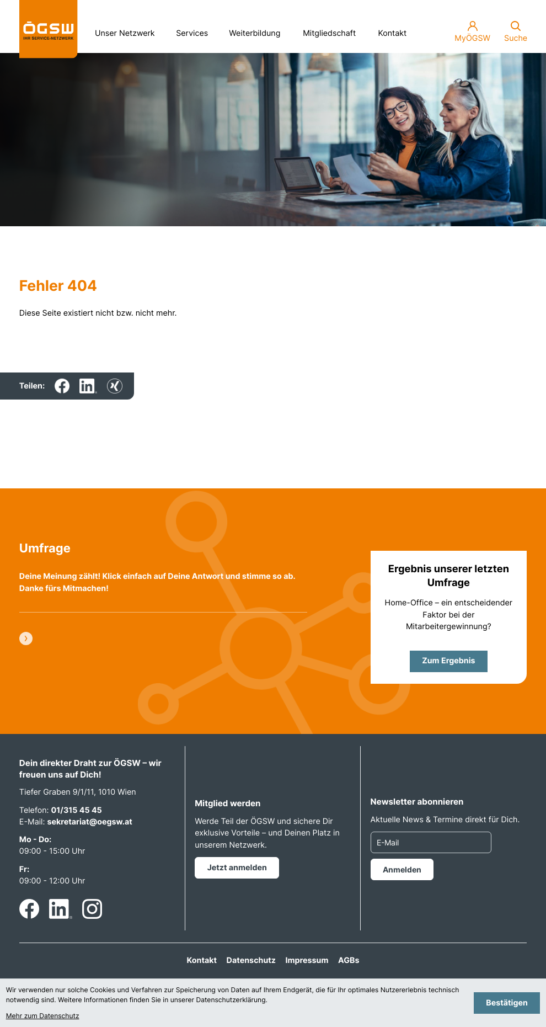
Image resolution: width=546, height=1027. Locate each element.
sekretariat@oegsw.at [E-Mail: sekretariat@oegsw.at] (89, 822)
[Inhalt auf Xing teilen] (114, 386)
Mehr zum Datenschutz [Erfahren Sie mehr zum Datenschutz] (42, 1016)
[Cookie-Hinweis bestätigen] (507, 1003)
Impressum (307, 960)
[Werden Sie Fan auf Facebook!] (29, 909)
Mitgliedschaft (329, 33)
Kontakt (392, 33)
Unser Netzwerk (129, 30)
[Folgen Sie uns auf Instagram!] (92, 909)
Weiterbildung (258, 30)
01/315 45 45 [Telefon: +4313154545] (76, 810)
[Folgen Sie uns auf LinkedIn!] (60, 909)
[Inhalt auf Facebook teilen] (62, 386)
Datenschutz (251, 960)
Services (196, 30)
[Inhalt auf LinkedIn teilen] (88, 386)
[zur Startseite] (48, 29)
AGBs (348, 960)
